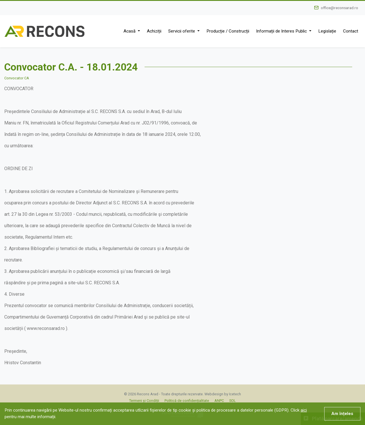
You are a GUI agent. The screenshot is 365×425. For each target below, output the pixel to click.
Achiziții (154, 31)
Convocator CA (16, 78)
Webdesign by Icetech (222, 394)
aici (304, 410)
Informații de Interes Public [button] (282, 31)
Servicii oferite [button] (182, 31)
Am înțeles (342, 413)
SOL (232, 400)
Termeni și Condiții (144, 400)
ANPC (219, 400)
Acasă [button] (130, 31)
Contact (350, 31)
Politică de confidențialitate (187, 400)
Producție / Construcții (227, 31)
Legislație (327, 31)
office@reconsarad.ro (339, 7)
